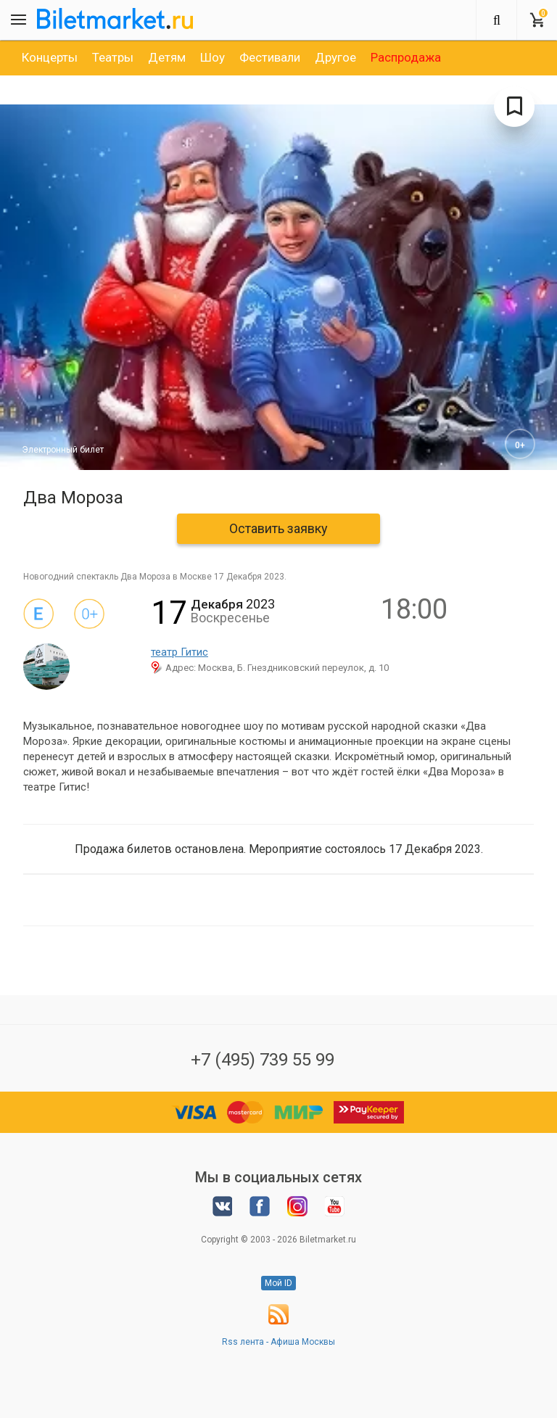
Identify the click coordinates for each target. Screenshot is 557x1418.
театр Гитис (179, 652)
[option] (50, 57)
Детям (167, 57)
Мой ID (278, 1283)
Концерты (50, 57)
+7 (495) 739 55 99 (262, 1059)
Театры (112, 57)
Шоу (212, 57)
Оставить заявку (278, 528)
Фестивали (269, 57)
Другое (335, 57)
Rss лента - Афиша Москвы (278, 1342)
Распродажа (406, 57)
